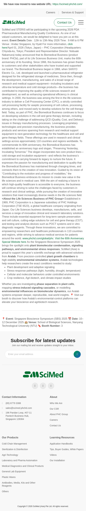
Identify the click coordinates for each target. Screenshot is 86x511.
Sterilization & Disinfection (15, 449)
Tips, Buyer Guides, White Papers (66, 449)
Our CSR (54, 409)
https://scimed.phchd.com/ (67, 4)
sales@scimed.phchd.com (17, 408)
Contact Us (64, 22)
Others (5, 491)
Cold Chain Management (14, 443)
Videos (53, 455)
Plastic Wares (9, 477)
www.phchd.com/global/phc (38, 238)
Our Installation (57, 460)
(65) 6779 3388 (11, 403)
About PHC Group (59, 414)
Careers (50, 12)
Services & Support (73, 12)
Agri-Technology (10, 455)
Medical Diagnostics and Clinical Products (23, 466)
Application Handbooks (61, 443)
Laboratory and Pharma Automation (19, 460)
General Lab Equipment (14, 471)
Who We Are (56, 403)
